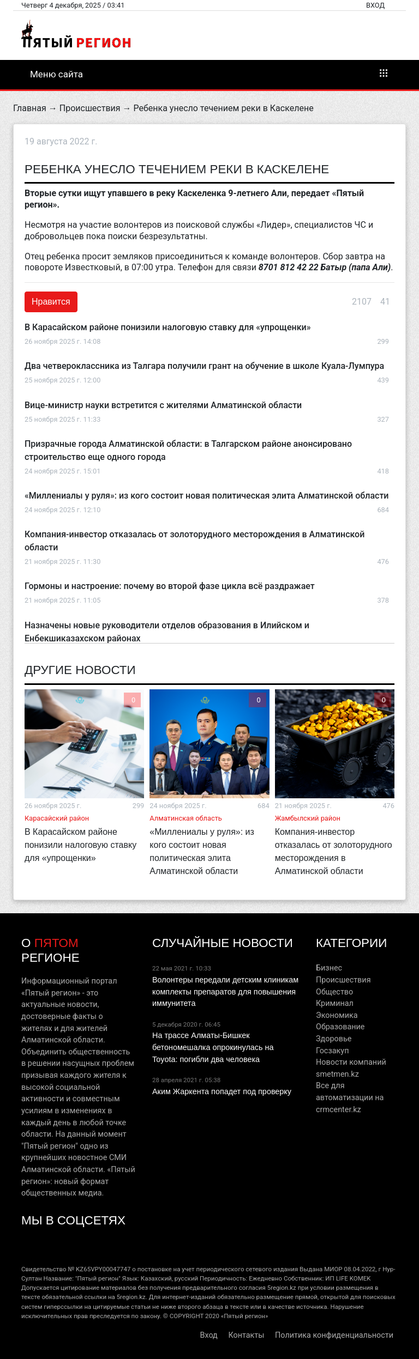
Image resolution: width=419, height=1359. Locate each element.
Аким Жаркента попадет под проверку (221, 1091)
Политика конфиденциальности (334, 1335)
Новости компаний (351, 1062)
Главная (29, 108)
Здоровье (333, 1038)
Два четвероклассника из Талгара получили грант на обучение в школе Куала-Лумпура (204, 366)
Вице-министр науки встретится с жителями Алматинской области (163, 405)
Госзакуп (332, 1050)
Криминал (335, 1003)
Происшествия (90, 108)
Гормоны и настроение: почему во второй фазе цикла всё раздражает (170, 586)
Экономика (337, 1015)
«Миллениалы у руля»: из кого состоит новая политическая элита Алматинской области (207, 495)
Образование (340, 1027)
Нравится (51, 301)
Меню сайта (209, 74)
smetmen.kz (337, 1074)
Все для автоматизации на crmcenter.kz (350, 1097)
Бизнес (329, 968)
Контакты (246, 1335)
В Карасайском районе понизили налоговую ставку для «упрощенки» (167, 327)
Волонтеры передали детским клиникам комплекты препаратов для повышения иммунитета (225, 991)
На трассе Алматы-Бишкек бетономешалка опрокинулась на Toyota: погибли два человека (212, 1047)
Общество (334, 992)
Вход (375, 5)
